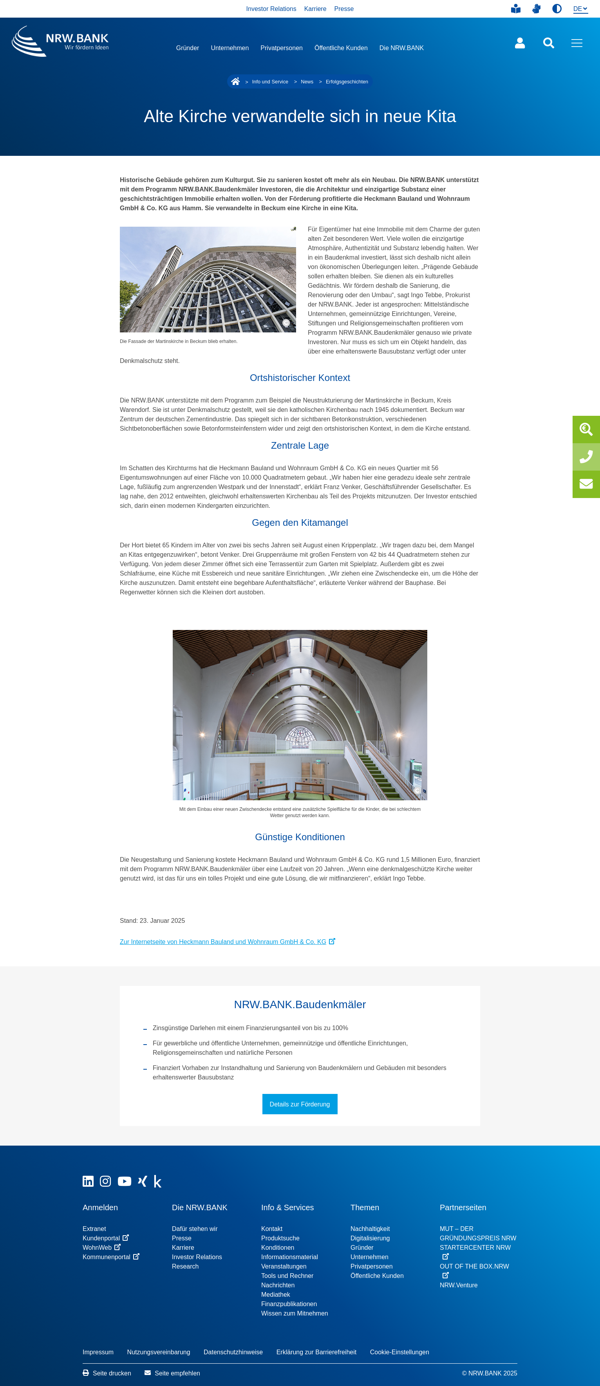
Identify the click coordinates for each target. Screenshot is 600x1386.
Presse (344, 8)
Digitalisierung (370, 1238)
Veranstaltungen (284, 1266)
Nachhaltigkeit (370, 1228)
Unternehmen (230, 48)
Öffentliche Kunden (341, 48)
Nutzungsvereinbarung (158, 1352)
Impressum (98, 1352)
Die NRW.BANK (402, 48)
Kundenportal (106, 1238)
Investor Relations (271, 8)
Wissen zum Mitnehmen (294, 1313)
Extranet (94, 1228)
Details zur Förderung (300, 1104)
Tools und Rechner (287, 1275)
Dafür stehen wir (195, 1228)
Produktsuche (280, 1238)
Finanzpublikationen (289, 1304)
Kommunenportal (111, 1257)
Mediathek (275, 1294)
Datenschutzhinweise (233, 1352)
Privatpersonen (281, 48)
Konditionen (278, 1247)
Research (185, 1266)
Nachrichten (278, 1285)
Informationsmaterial (289, 1257)
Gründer (187, 48)
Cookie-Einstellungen (399, 1352)
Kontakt (271, 1228)
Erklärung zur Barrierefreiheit (317, 1352)
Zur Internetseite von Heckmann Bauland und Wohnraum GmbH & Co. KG (227, 941)
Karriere (315, 8)
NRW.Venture (459, 1285)
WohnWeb (102, 1247)
